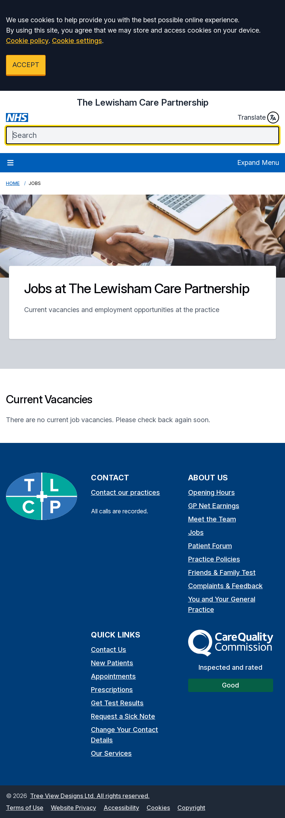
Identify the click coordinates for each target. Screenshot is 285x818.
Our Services (111, 753)
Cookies (158, 807)
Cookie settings (77, 40)
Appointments (113, 676)
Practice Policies (214, 559)
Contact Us (108, 649)
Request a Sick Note (123, 716)
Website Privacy (73, 807)
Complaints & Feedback (225, 586)
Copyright (191, 807)
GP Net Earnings (213, 506)
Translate (258, 117)
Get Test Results (117, 703)
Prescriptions (112, 689)
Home (13, 183)
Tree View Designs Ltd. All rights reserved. (90, 795)
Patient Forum (210, 546)
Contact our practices (125, 492)
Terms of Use (24, 807)
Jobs (196, 532)
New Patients (112, 663)
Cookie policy (27, 40)
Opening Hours (211, 492)
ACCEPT (25, 65)
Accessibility (121, 807)
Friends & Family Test (222, 572)
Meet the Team (212, 519)
